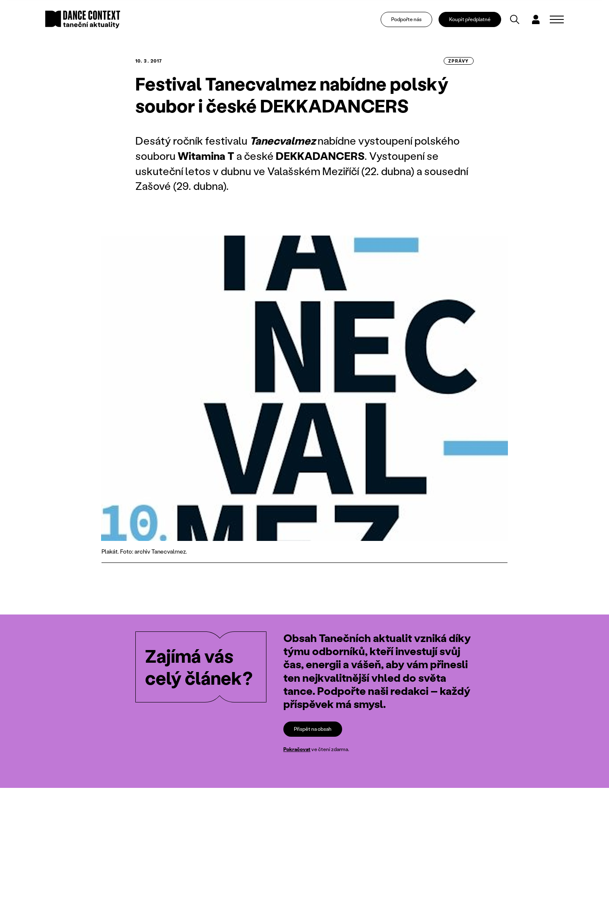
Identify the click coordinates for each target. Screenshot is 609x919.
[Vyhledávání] (514, 19)
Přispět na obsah (313, 729)
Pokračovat (296, 749)
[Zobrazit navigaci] (557, 19)
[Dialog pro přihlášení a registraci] (535, 19)
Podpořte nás (406, 19)
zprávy (458, 61)
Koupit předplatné (470, 19)
